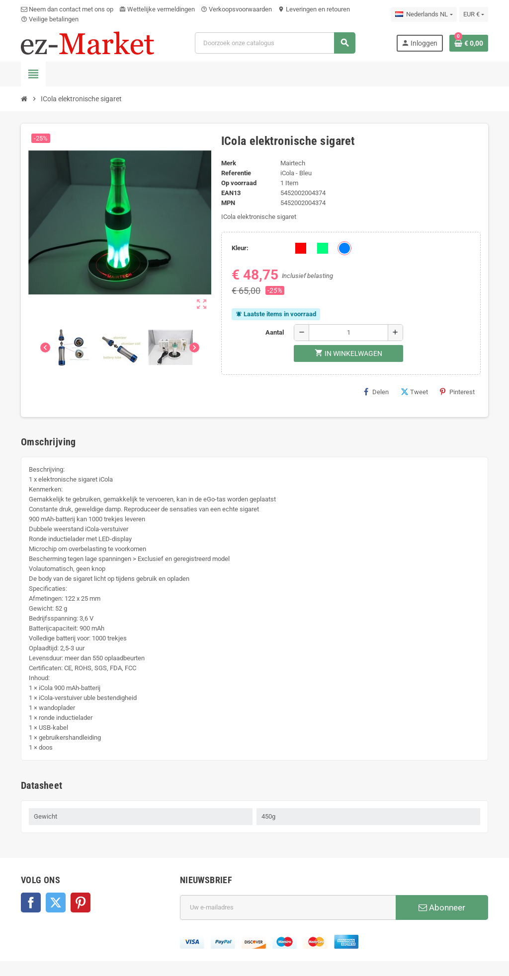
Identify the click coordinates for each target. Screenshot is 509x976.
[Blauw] (344, 248)
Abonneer (442, 907)
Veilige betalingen (50, 19)
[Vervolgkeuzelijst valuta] (473, 14)
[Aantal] (348, 333)
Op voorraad (238, 183)
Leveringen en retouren (314, 9)
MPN (228, 203)
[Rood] (301, 248)
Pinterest (457, 392)
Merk (228, 163)
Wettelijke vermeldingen (157, 9)
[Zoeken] (275, 43)
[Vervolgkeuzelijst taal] (423, 14)
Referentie (236, 173)
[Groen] (323, 248)
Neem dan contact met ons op (67, 9)
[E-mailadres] (288, 907)
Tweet (414, 392)
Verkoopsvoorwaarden (236, 9)
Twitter (56, 902)
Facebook (31, 902)
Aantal (274, 332)
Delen (376, 392)
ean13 (231, 193)
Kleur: (240, 248)
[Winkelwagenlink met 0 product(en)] (468, 43)
